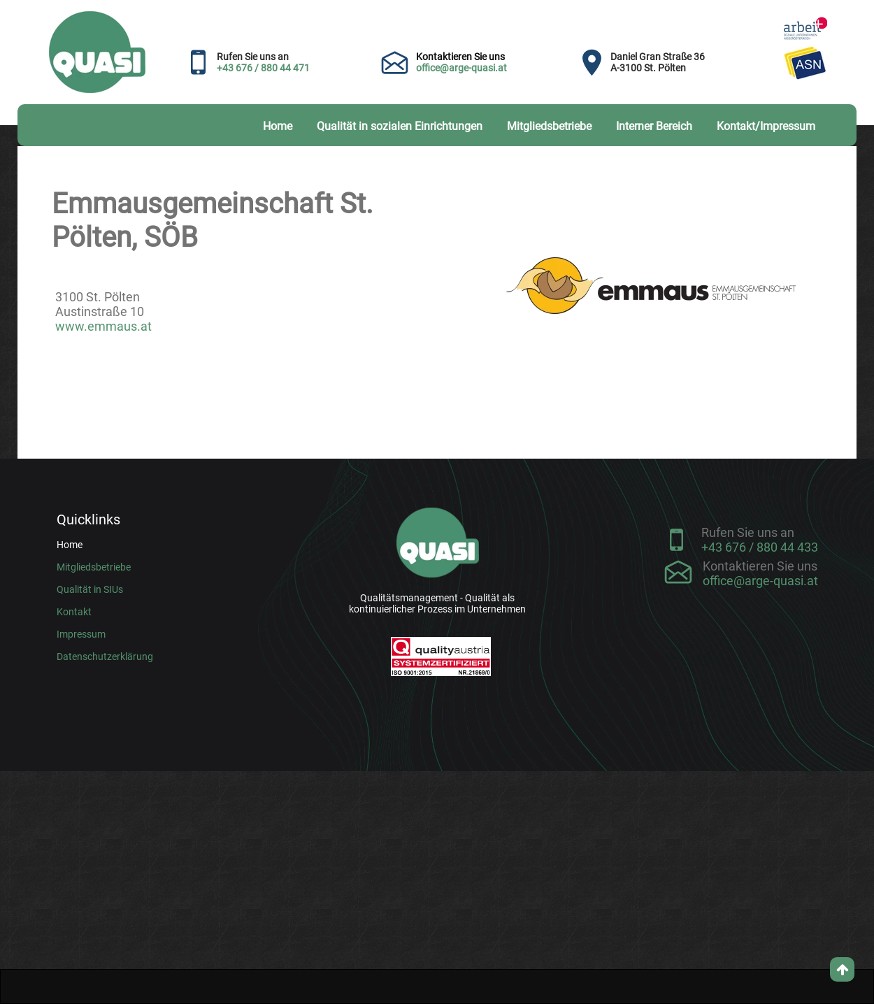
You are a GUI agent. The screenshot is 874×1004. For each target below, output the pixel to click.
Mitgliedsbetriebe (94, 567)
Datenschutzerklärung (105, 656)
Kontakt (74, 611)
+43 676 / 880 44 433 (759, 547)
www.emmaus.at (103, 326)
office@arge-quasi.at (461, 67)
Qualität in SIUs (90, 589)
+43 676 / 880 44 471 (263, 67)
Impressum (81, 634)
